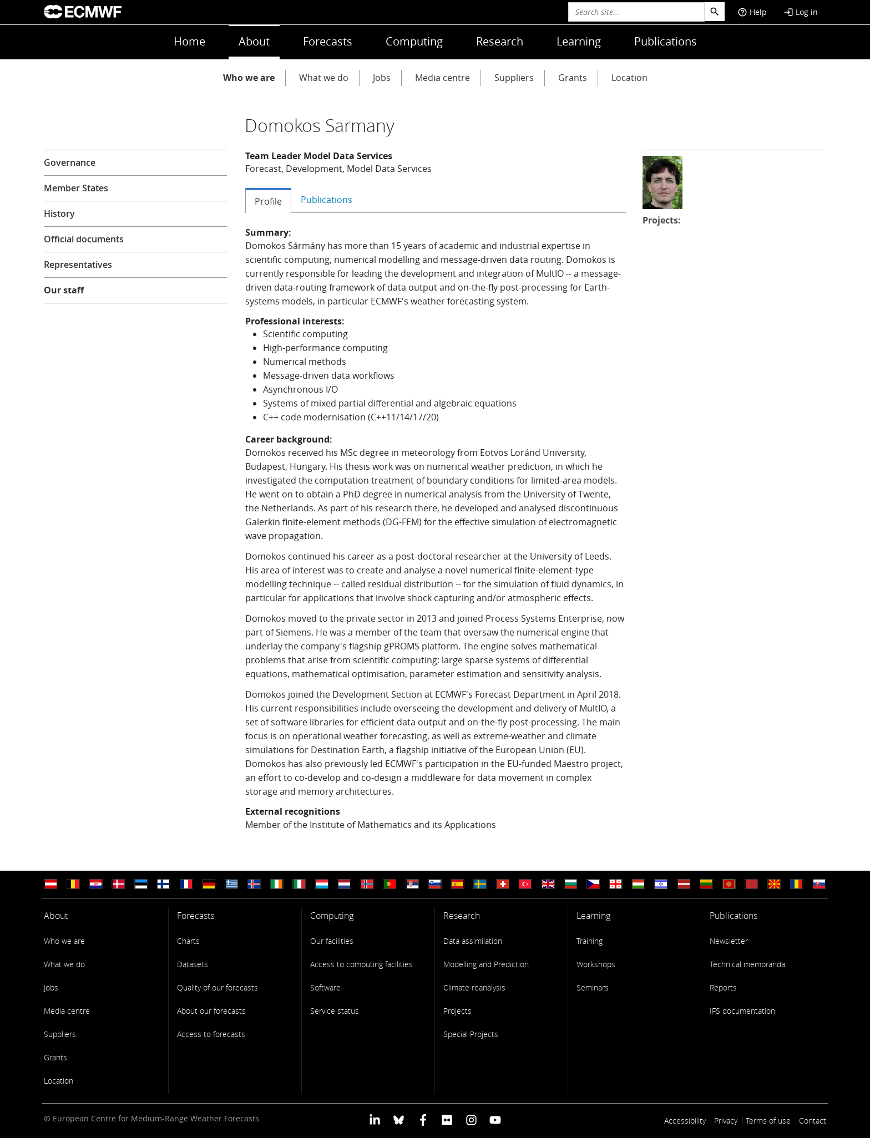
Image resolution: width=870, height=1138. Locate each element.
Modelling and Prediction (486, 964)
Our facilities (331, 941)
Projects (457, 1010)
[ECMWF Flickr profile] (447, 1119)
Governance (69, 162)
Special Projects (470, 1034)
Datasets (192, 964)
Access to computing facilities (361, 964)
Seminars (592, 987)
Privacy (725, 1120)
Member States (76, 188)
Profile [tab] (268, 201)
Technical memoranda (747, 964)
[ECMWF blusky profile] (399, 1119)
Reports (723, 987)
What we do (323, 78)
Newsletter (729, 941)
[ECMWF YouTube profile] (495, 1119)
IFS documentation (742, 1010)
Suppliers (514, 78)
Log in (800, 12)
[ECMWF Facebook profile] (423, 1119)
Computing (414, 41)
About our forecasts (211, 1010)
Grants (572, 78)
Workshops (595, 964)
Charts (188, 941)
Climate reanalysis (474, 987)
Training (589, 941)
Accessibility (685, 1120)
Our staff (64, 290)
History (59, 213)
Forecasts (327, 41)
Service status (334, 1010)
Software (325, 987)
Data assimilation (472, 941)
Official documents (84, 239)
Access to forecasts (211, 1034)
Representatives (78, 264)
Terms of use (768, 1120)
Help (752, 12)
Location (629, 78)
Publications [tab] (326, 200)
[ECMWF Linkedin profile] (375, 1119)
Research (499, 41)
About (254, 41)
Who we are (249, 78)
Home (189, 41)
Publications (665, 41)
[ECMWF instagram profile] (471, 1119)
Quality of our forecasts (217, 987)
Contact (812, 1120)
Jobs (382, 78)
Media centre (442, 78)
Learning (579, 41)
